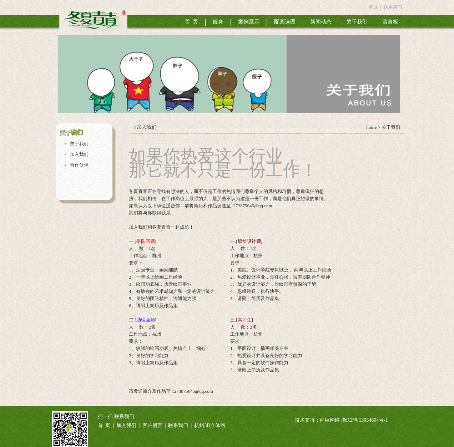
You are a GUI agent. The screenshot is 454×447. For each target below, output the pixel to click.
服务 (218, 22)
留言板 (390, 22)
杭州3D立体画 (209, 425)
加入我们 (79, 154)
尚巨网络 (330, 420)
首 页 (191, 22)
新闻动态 (321, 22)
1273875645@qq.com (192, 391)
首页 (373, 7)
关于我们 (357, 22)
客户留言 (152, 425)
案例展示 (248, 22)
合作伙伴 (79, 165)
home (371, 127)
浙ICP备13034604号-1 (364, 420)
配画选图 (285, 22)
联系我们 (392, 7)
